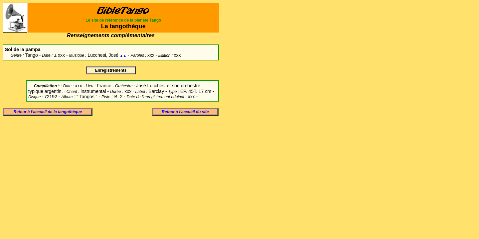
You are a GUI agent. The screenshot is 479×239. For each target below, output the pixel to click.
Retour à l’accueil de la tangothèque (48, 112)
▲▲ (123, 55)
